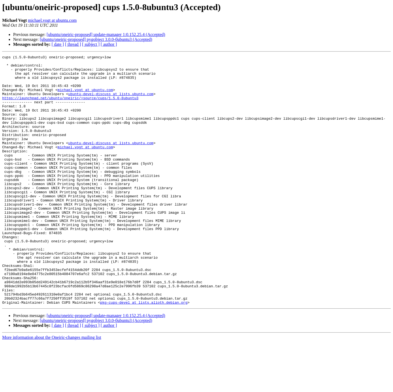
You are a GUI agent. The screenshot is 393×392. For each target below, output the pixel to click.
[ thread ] (73, 44)
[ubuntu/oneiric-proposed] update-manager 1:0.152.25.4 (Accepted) (106, 34)
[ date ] (58, 44)
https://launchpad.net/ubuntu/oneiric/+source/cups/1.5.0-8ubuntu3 (70, 106)
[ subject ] (91, 44)
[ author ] (109, 44)
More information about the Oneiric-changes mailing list (51, 387)
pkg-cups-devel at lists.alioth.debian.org (143, 352)
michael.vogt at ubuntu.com (52, 20)
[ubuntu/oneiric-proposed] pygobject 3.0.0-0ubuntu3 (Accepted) (96, 39)
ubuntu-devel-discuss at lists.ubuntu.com (110, 101)
